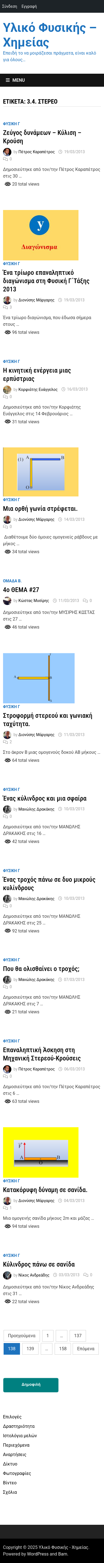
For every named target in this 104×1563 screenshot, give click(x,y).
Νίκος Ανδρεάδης (34, 1275)
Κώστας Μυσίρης (34, 600)
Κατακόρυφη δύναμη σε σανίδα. (45, 1190)
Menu (15, 80)
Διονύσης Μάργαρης (37, 300)
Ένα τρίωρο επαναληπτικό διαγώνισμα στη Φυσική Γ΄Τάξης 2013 (46, 281)
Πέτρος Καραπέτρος (37, 152)
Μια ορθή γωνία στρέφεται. (40, 509)
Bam (62, 1554)
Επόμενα (85, 1348)
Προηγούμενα (21, 1335)
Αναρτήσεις (14, 1454)
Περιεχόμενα (16, 1445)
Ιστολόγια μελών (20, 1435)
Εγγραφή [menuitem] (29, 6)
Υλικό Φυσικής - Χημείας (63, 1547)
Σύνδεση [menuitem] (9, 6)
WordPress (38, 1554)
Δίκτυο (10, 1464)
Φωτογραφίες (17, 1473)
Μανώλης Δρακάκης (37, 809)
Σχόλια (10, 1492)
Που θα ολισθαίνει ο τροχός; (41, 969)
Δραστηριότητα (19, 1426)
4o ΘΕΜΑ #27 (21, 590)
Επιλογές (12, 1416)
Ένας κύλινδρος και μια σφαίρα (45, 798)
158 (63, 1348)
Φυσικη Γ (11, 124)
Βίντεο (10, 1482)
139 (30, 1348)
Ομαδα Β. (12, 581)
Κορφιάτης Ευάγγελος (38, 389)
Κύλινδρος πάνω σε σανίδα (39, 1264)
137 (78, 1335)
